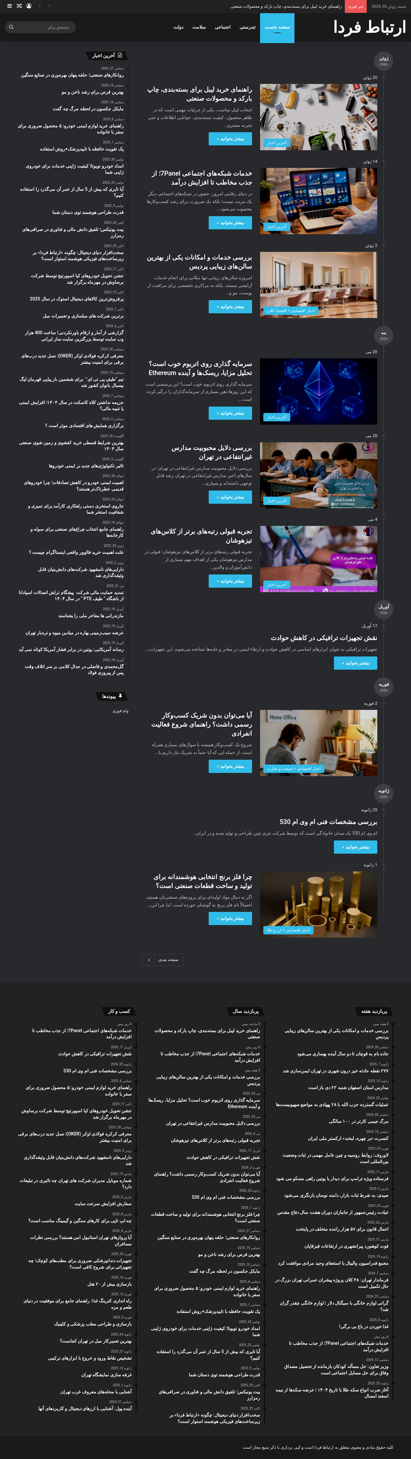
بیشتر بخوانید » (230, 138)
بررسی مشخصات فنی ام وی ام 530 (328, 822)
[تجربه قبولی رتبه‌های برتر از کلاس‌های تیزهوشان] (318, 559)
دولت (178, 27)
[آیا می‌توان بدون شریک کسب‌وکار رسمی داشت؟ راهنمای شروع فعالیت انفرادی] (318, 743)
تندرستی (248, 27)
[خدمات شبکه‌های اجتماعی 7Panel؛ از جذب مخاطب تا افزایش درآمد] (318, 201)
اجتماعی (223, 27)
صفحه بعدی (163, 960)
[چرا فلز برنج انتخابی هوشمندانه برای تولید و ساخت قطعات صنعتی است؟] (318, 904)
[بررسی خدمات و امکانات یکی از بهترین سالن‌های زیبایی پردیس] (318, 285)
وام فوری (120, 710)
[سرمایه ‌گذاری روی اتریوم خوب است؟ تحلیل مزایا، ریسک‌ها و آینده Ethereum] (318, 391)
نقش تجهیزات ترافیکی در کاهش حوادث (324, 638)
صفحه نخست (277, 27)
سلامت (199, 27)
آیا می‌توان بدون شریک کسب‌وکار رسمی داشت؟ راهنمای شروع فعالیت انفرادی (201, 724)
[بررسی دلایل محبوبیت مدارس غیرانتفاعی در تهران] (318, 475)
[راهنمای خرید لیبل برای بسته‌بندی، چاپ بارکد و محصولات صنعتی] (318, 117)
